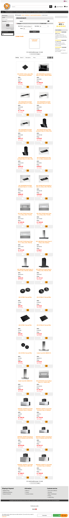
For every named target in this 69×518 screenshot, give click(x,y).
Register (12, 30)
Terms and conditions (52, 491)
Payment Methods (7, 494)
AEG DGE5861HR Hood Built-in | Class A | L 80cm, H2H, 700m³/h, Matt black (43, 188)
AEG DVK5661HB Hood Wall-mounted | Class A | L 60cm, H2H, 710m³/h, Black (25, 160)
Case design (37, 26)
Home (3, 12)
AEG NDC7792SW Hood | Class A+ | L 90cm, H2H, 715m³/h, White (44, 215)
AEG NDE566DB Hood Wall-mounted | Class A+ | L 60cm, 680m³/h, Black (25, 132)
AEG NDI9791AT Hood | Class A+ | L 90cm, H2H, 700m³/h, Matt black (44, 271)
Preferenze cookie (34, 506)
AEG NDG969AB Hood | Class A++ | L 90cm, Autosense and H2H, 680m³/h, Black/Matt (44, 160)
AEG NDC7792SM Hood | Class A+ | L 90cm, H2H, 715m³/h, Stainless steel (25, 215)
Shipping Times (6, 491)
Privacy (49, 496)
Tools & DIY (44, 12)
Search (21, 22)
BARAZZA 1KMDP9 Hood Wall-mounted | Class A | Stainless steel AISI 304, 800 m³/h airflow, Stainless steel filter (25, 411)
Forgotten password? (10, 28)
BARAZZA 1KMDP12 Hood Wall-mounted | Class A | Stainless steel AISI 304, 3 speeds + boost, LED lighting (44, 411)
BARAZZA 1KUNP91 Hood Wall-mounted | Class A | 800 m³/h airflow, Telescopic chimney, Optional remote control (25, 467)
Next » (38, 54)
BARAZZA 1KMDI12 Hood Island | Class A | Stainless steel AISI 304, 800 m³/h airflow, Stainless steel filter (44, 439)
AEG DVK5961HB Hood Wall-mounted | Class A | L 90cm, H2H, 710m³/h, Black (44, 132)
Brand (21, 29)
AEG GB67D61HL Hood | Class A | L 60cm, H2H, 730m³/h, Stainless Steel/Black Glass (25, 271)
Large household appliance (34, 24)
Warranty (50, 493)
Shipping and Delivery (7, 493)
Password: (4, 22)
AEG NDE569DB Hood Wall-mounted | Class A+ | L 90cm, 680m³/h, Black (44, 104)
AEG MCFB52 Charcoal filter (25, 353)
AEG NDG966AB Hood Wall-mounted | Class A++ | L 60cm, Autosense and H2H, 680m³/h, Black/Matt (25, 188)
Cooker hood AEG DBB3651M (25, 381)
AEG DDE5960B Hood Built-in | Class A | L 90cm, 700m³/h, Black (44, 75)
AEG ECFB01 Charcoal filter (25, 325)
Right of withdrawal (52, 494)
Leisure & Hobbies (36, 12)
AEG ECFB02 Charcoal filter (25, 298)
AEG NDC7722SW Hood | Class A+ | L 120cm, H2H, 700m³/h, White (25, 243)
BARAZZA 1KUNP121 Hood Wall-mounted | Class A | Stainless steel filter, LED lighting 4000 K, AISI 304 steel (44, 467)
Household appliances (10, 12)
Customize (44, 515)
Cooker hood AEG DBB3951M (44, 353)
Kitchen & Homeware (19, 12)
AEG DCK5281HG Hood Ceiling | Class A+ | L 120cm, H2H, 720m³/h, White (43, 383)
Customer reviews (29, 494)
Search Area (20, 26)
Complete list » (64, 53)
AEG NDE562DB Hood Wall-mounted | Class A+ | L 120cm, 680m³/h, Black (25, 104)
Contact (27, 493)
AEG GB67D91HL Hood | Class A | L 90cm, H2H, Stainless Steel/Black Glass (44, 243)
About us (27, 491)
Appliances (27, 24)
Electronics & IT (28, 12)
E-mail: (3, 18)
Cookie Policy (4, 516)
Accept (60, 515)
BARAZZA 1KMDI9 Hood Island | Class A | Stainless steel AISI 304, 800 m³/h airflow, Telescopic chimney (25, 439)
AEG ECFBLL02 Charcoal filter (44, 325)
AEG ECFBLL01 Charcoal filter (44, 298)
